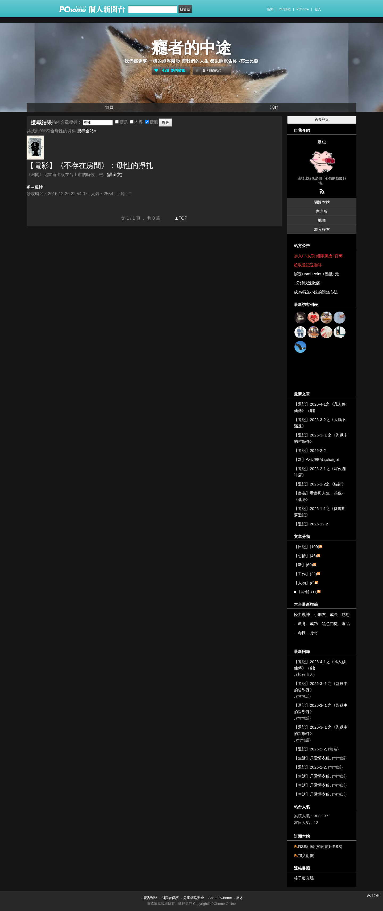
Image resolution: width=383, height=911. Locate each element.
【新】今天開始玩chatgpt (316, 459)
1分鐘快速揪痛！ (309, 283)
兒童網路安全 (193, 898)
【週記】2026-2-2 (310, 450)
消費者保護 (170, 898)
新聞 (270, 9)
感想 (346, 614)
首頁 (109, 107)
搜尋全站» (86, 131)
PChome (302, 9)
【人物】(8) (304, 583)
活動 (274, 107)
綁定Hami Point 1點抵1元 (316, 274)
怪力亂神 (302, 614)
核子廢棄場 (304, 878)
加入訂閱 (306, 855)
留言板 (322, 211)
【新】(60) (303, 564)
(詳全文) (114, 174)
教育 (302, 623)
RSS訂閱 (306, 846)
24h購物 (285, 9)
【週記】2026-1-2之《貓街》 (320, 484)
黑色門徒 (330, 623)
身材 (314, 632)
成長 (334, 614)
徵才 (239, 898)
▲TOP (180, 218)
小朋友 (320, 614)
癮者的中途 (191, 48)
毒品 (346, 623)
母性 (302, 632)
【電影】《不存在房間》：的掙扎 (90, 165)
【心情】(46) (305, 555)
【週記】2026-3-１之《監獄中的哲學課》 (321, 438)
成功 (314, 623)
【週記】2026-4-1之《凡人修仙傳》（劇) (320, 407)
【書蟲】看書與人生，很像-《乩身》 (318, 496)
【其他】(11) (307, 592)
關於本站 (322, 202)
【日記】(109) (306, 546)
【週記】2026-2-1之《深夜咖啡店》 (320, 471)
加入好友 (322, 229)
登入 (318, 9)
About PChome (220, 898)
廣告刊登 (150, 898)
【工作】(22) (305, 573)
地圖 (322, 220)
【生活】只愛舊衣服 (312, 758)
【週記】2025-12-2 (311, 524)
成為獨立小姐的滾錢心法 (316, 292)
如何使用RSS (329, 846)
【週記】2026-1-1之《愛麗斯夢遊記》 (320, 511)
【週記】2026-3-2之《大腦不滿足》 (320, 422)
